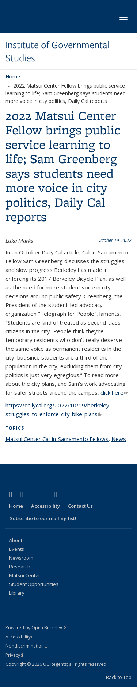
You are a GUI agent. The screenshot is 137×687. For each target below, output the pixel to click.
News (118, 438)
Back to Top (119, 677)
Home (12, 76)
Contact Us (80, 506)
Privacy (14, 655)
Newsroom (21, 557)
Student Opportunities (33, 584)
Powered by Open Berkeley (35, 628)
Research (19, 566)
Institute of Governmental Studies (57, 51)
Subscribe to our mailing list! (43, 518)
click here (114, 392)
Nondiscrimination (26, 646)
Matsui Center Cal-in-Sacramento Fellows (57, 438)
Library (16, 593)
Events (16, 549)
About (15, 540)
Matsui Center (24, 575)
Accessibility (45, 506)
